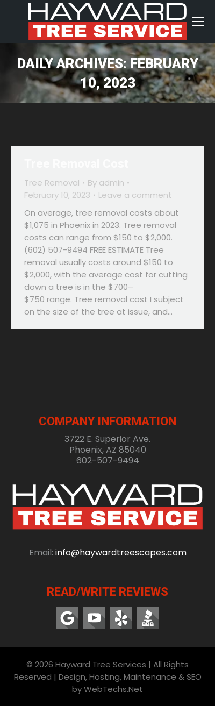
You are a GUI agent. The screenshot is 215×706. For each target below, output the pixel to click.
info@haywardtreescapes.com (121, 552)
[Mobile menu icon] (197, 21)
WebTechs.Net (113, 689)
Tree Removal (52, 182)
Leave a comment (135, 195)
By (106, 182)
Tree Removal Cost (76, 163)
